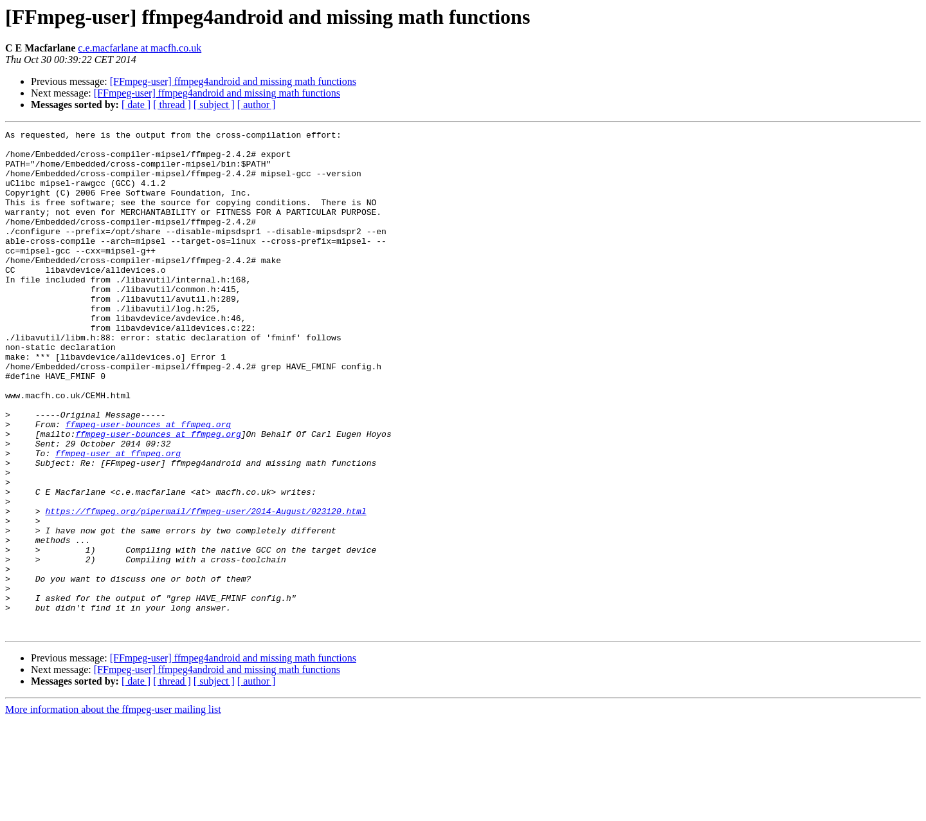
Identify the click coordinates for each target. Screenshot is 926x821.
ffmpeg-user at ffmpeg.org (118, 518)
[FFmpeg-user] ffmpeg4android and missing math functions (233, 81)
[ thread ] (172, 104)
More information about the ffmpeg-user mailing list (113, 809)
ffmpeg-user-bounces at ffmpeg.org (148, 484)
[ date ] (136, 104)
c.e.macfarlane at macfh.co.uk (139, 47)
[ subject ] (214, 104)
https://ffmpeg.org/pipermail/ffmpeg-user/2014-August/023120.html (205, 588)
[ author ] (256, 104)
